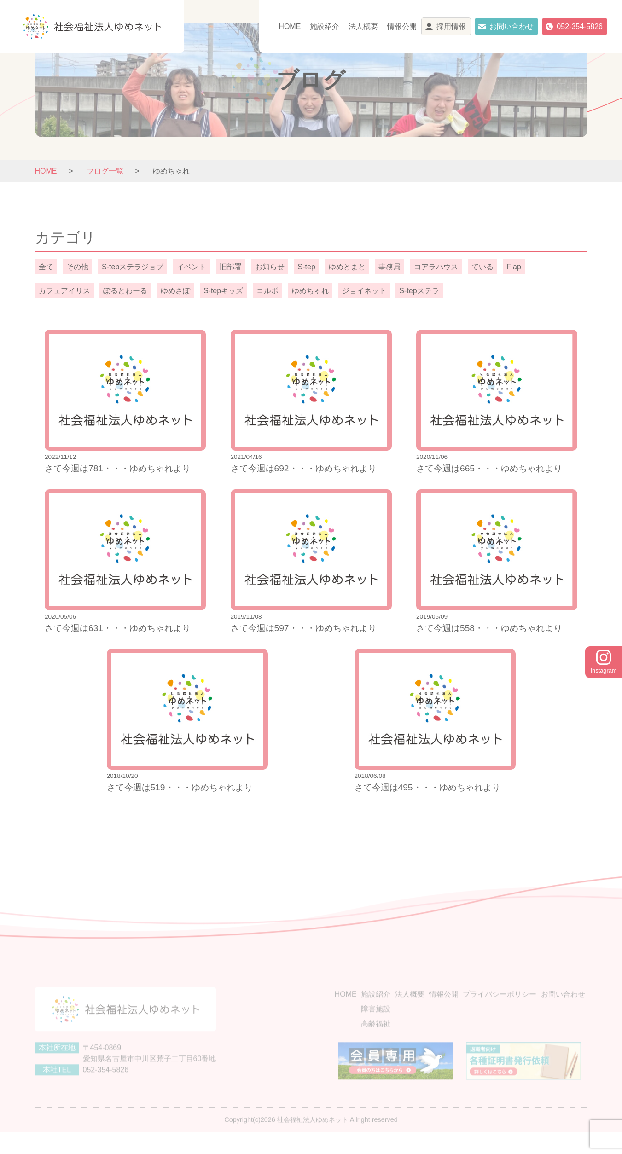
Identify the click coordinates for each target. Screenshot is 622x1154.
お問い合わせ (511, 26)
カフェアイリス (64, 291)
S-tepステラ (419, 291)
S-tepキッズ (223, 291)
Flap (514, 267)
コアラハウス (436, 267)
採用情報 (451, 26)
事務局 (389, 267)
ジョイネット (364, 291)
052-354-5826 (580, 26)
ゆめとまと (347, 267)
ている (482, 267)
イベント (191, 267)
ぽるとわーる (125, 291)
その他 (77, 267)
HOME (290, 26)
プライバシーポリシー (499, 1009)
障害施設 (375, 1024)
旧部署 (231, 267)
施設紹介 (324, 26)
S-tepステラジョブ (132, 267)
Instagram (604, 662)
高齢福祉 (375, 1039)
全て (46, 267)
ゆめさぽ (175, 291)
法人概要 (363, 26)
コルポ (267, 291)
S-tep (306, 267)
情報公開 (402, 26)
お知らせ (270, 267)
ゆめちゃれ (310, 291)
